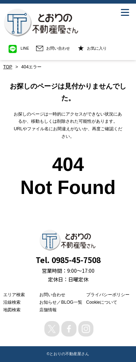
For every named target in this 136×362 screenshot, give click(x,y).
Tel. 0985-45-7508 (68, 259)
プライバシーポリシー (108, 294)
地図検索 (12, 309)
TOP (7, 66)
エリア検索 (14, 294)
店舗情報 (48, 309)
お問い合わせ (52, 294)
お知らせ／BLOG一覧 (60, 302)
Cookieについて (101, 302)
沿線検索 (12, 302)
